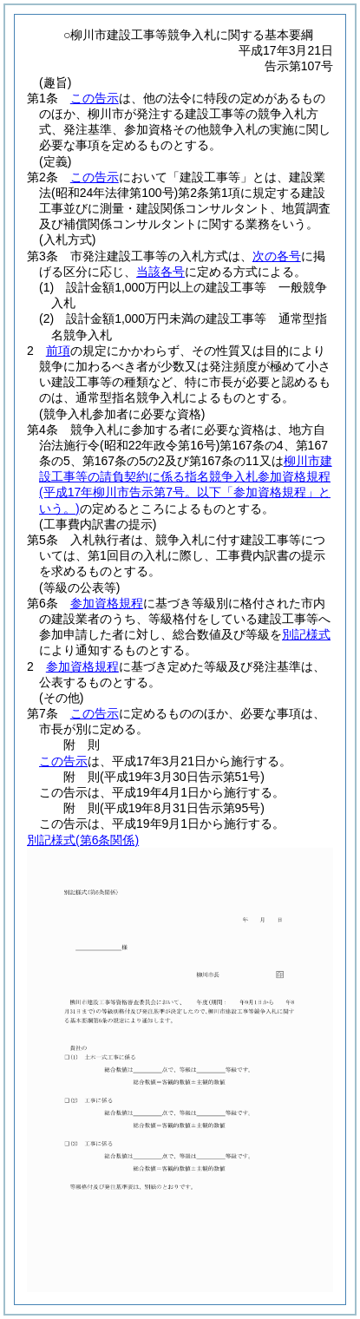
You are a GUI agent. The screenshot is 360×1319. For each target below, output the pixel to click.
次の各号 (276, 256)
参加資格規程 (106, 603)
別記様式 (306, 634)
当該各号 (160, 272)
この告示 (94, 98)
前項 (58, 351)
